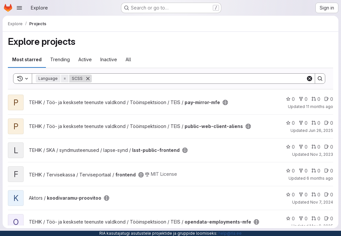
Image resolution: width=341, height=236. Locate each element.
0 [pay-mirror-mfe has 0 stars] (290, 99)
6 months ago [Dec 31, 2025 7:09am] (320, 178)
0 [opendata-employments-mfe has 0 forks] (303, 218)
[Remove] (88, 78)
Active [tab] (85, 59)
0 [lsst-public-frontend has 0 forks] (303, 147)
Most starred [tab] (27, 59)
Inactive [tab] (108, 59)
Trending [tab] (60, 59)
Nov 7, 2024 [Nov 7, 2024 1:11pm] (321, 202)
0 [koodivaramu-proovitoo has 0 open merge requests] (315, 194)
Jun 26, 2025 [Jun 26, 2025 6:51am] (321, 130)
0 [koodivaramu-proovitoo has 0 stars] (290, 194)
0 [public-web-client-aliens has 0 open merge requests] (315, 123)
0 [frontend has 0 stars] (290, 170)
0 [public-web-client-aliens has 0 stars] (290, 123)
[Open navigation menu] (19, 8)
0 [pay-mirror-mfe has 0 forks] (303, 99)
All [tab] (128, 59)
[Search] (199, 78)
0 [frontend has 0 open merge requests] (315, 170)
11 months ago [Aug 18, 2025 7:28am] (319, 106)
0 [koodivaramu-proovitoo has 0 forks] (303, 194)
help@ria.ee (230, 233)
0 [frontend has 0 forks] (303, 170)
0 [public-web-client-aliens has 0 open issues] (328, 123)
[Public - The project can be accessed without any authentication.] (225, 102)
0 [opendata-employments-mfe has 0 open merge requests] (315, 218)
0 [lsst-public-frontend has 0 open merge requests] (315, 147)
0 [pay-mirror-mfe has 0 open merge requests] (315, 99)
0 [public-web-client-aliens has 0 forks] (303, 123)
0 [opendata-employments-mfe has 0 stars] (290, 218)
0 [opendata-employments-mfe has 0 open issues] (328, 218)
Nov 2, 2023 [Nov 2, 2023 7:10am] (321, 154)
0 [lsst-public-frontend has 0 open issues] (328, 147)
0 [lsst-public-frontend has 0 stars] (290, 147)
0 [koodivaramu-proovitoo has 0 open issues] (328, 194)
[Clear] (309, 78)
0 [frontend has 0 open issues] (328, 170)
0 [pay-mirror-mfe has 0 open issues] (328, 99)
